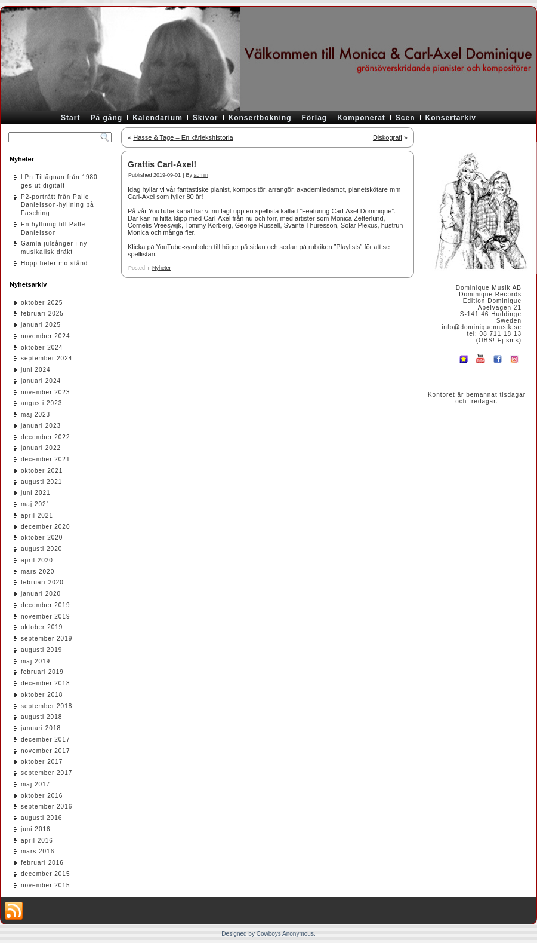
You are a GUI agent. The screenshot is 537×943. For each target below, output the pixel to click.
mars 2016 (37, 851)
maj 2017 (35, 784)
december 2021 (45, 459)
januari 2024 (41, 381)
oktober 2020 (42, 537)
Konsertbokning (260, 118)
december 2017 (45, 739)
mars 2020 (37, 571)
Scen (405, 118)
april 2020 (37, 560)
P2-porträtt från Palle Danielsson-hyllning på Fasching (57, 205)
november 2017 (45, 751)
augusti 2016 (41, 818)
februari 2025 (42, 313)
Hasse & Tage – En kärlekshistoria (183, 137)
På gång (106, 118)
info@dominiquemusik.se (481, 327)
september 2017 (46, 773)
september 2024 (46, 358)
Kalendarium (157, 118)
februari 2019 (42, 672)
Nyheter (161, 268)
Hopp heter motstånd (54, 263)
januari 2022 (41, 448)
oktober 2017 (42, 761)
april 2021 (37, 515)
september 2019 (46, 638)
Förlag (315, 118)
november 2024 (45, 336)
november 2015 (45, 885)
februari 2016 (42, 862)
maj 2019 (35, 661)
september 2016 (46, 806)
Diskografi (387, 137)
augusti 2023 (41, 403)
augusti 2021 (41, 482)
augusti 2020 (41, 549)
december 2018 (45, 683)
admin (200, 175)
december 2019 (45, 605)
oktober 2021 (42, 470)
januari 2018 (41, 728)
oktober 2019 (42, 627)
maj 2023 (35, 414)
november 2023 (45, 392)
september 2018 (46, 706)
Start (70, 118)
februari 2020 (42, 582)
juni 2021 (36, 492)
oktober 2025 (42, 302)
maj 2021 (35, 504)
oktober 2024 (42, 347)
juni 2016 (36, 829)
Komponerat (361, 118)
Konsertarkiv (450, 118)
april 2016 (37, 840)
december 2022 (45, 437)
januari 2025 (41, 325)
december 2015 (45, 874)
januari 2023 (41, 425)
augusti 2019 (41, 650)
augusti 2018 (41, 717)
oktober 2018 (42, 694)
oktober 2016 (42, 795)
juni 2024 (36, 369)
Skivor (205, 118)
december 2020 (45, 526)
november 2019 (45, 616)
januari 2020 (41, 593)
